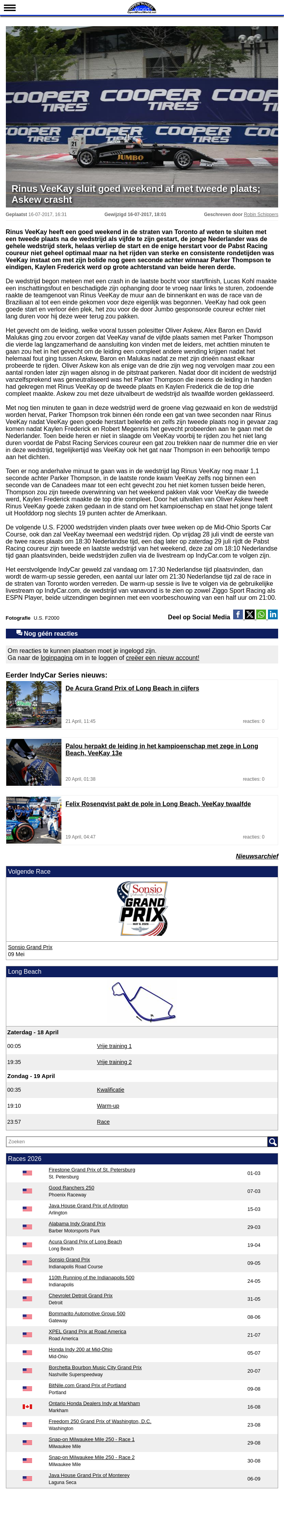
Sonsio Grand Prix (30, 947)
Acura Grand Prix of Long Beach (85, 1242)
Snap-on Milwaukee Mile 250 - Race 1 (92, 1439)
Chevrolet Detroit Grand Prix (81, 1295)
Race (103, 1122)
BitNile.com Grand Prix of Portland (87, 1385)
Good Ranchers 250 (71, 1188)
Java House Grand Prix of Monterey (89, 1475)
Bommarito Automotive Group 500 (87, 1313)
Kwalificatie (110, 1090)
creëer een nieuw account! (163, 657)
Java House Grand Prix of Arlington (88, 1206)
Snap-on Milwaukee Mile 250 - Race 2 (92, 1457)
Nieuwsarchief (257, 856)
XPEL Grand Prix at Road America (87, 1331)
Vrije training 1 (114, 1046)
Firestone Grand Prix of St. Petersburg (92, 1170)
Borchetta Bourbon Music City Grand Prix (95, 1367)
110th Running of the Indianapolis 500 (92, 1277)
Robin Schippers (261, 214)
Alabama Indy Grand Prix (77, 1224)
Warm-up (108, 1106)
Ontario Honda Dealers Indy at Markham (94, 1403)
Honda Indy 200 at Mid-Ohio (81, 1349)
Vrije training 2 (114, 1062)
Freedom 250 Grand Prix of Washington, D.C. (100, 1421)
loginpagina (57, 657)
